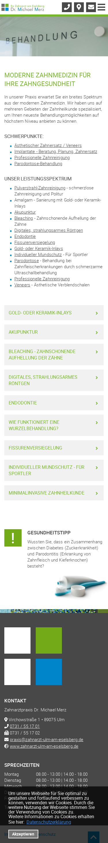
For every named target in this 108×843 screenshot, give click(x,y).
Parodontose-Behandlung (38, 163)
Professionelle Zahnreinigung (42, 157)
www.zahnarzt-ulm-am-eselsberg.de (44, 746)
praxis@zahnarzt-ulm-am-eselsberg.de (46, 739)
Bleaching (23, 218)
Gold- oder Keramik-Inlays (38, 248)
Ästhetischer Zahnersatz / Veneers (48, 145)
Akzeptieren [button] (23, 834)
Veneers (22, 285)
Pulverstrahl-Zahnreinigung (39, 188)
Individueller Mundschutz (38, 254)
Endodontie (25, 236)
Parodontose (26, 260)
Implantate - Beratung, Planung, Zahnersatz (55, 151)
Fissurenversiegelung (34, 242)
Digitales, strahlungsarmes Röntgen (48, 230)
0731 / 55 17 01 (25, 726)
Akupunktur (25, 212)
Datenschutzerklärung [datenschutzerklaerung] (48, 822)
